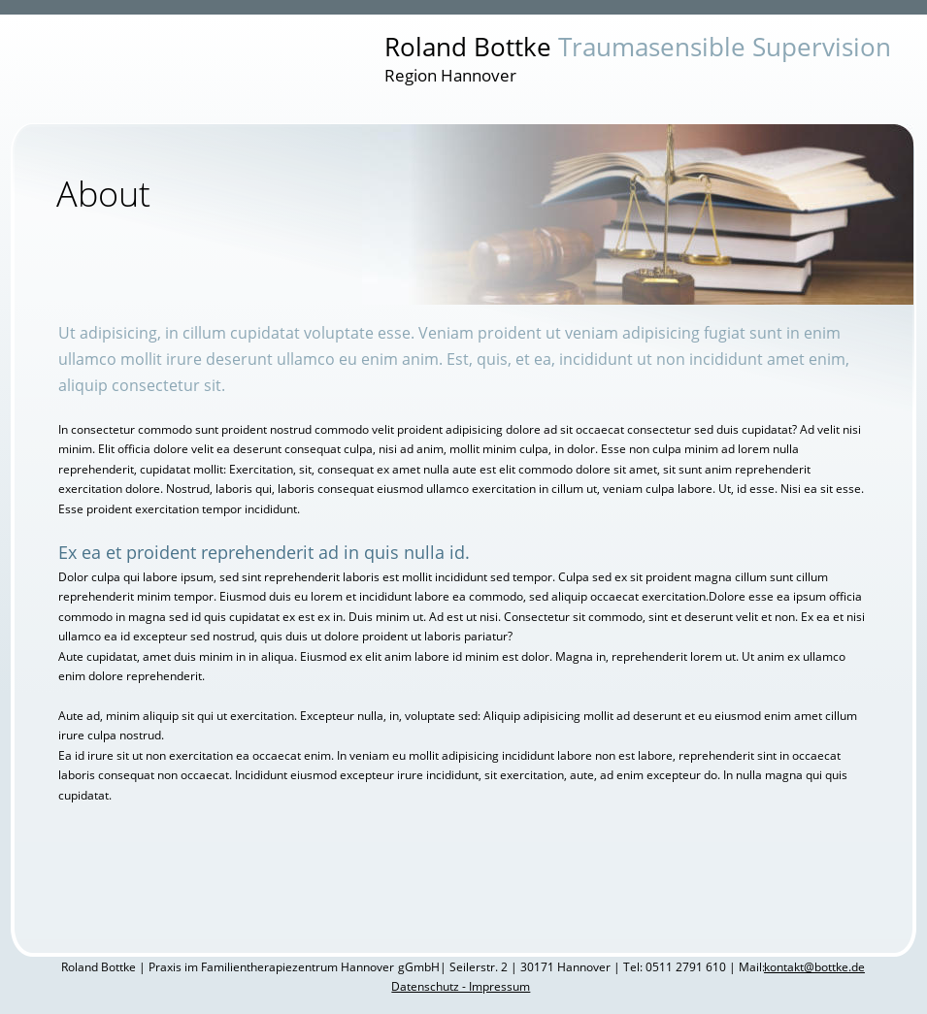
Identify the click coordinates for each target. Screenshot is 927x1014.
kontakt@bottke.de (814, 967)
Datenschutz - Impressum (460, 986)
